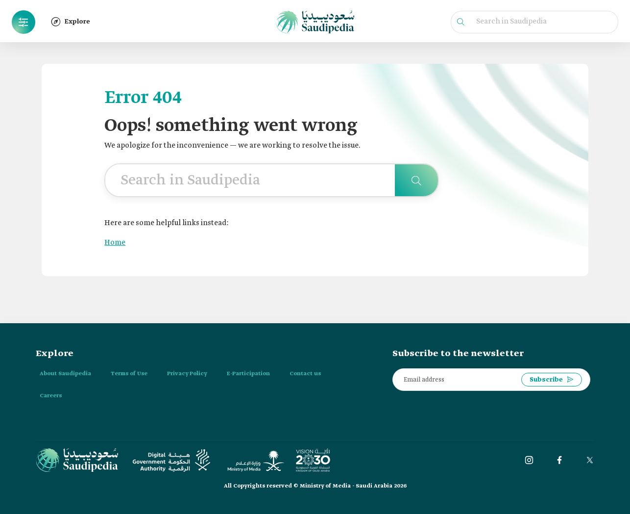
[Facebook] (559, 460)
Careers (51, 395)
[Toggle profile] (23, 22)
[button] (23, 22)
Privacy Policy (187, 373)
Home (114, 243)
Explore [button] (70, 21)
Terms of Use (129, 373)
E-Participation (248, 373)
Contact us (305, 373)
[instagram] (529, 460)
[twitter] (589, 460)
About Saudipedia (65, 373)
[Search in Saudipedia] (416, 180)
